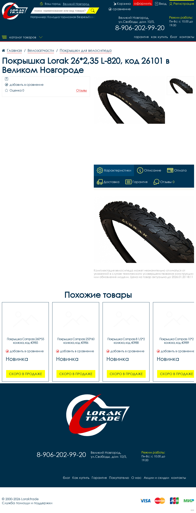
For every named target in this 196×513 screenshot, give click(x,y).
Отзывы (81, 90)
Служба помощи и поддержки (27, 503)
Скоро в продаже (25, 374)
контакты (187, 37)
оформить (143, 3)
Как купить (159, 37)
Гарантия (141, 37)
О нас (136, 478)
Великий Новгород (76, 4)
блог (173, 37)
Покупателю (119, 478)
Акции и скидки (156, 478)
